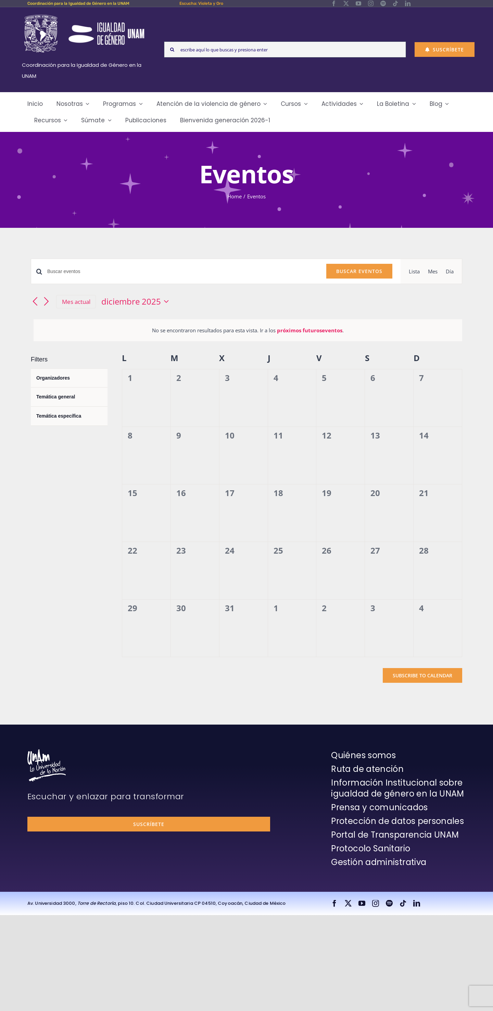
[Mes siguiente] (46, 302)
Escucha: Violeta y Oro (201, 3)
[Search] (172, 49)
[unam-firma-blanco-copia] (46, 751)
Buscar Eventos (359, 271)
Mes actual (76, 302)
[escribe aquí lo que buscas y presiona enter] (285, 49)
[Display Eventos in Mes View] (433, 271)
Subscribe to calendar (422, 675)
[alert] (248, 330)
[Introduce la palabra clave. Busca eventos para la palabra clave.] (182, 271)
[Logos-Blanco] (84, 15)
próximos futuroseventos (309, 330)
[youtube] (358, 3)
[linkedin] (407, 3)
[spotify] (383, 3)
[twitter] (346, 3)
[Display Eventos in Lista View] (414, 271)
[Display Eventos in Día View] (450, 271)
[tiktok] (395, 3)
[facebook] (334, 3)
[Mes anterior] (35, 302)
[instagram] (371, 3)
